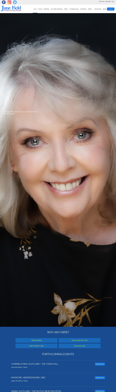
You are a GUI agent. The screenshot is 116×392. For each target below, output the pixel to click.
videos (66, 9)
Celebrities (83, 9)
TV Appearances (74, 9)
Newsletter (108, 1)
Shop (113, 1)
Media (104, 9)
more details (100, 364)
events (40, 9)
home (35, 9)
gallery (90, 9)
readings (46, 9)
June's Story (102, 1)
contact (111, 9)
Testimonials (97, 9)
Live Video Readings (56, 9)
